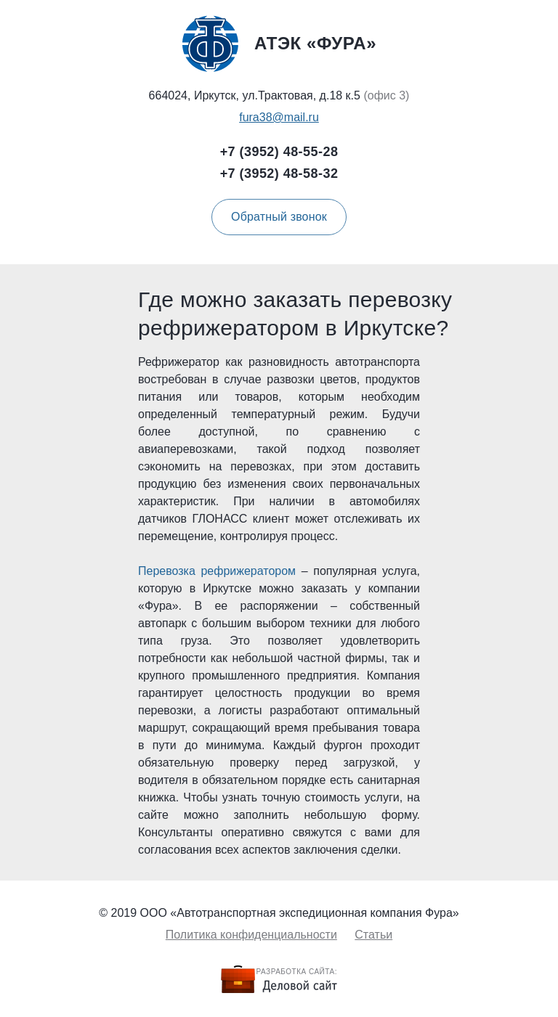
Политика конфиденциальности (251, 934)
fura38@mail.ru (279, 117)
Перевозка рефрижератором (217, 571)
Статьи (373, 934)
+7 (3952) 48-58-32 (279, 173)
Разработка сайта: (296, 972)
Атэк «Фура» (279, 44)
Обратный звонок (279, 217)
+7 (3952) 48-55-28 (279, 151)
